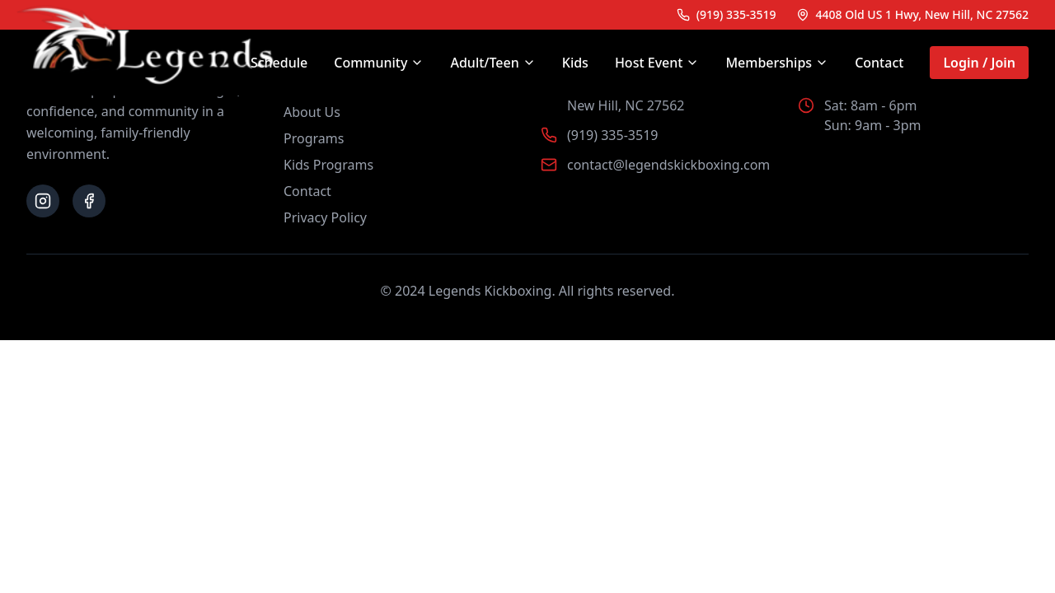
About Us (312, 112)
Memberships (776, 63)
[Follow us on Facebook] (89, 200)
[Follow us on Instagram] (42, 200)
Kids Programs (328, 165)
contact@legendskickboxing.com (668, 165)
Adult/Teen (492, 63)
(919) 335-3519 (612, 135)
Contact (879, 63)
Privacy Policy (325, 217)
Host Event (657, 63)
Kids (575, 63)
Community (379, 63)
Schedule (279, 63)
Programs (314, 138)
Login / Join (979, 63)
